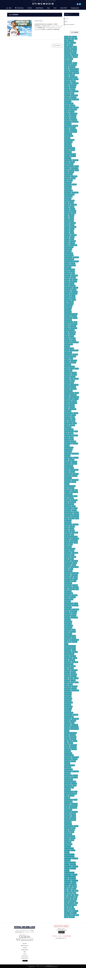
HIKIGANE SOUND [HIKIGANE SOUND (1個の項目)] (68, 352)
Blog (48, 8)
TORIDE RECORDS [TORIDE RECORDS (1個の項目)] (68, 775)
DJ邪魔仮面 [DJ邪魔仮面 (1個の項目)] (67, 245)
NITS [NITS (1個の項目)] (73, 534)
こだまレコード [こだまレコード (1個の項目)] (67, 846)
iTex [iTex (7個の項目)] (72, 378)
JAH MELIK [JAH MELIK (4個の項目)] (67, 384)
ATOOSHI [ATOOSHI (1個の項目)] (67, 77)
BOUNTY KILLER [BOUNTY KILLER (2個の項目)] (68, 123)
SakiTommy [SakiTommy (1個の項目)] (75, 641)
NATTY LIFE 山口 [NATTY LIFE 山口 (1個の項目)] (68, 520)
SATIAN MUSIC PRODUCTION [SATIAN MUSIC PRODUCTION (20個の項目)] (70, 645)
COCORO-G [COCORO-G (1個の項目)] (72, 170)
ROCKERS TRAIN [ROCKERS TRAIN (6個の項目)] (68, 623)
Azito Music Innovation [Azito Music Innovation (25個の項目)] (68, 79)
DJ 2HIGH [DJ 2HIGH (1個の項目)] (71, 202)
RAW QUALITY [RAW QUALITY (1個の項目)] (72, 589)
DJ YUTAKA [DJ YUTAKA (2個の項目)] (72, 243)
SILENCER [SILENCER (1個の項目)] (71, 668)
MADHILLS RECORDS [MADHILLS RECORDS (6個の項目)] (69, 465)
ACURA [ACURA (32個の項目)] (75, 46)
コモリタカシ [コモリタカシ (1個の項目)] (75, 866)
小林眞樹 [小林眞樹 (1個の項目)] (66, 892)
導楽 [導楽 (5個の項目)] (77, 890)
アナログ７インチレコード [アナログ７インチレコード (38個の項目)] (69, 856)
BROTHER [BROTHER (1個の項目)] (67, 129)
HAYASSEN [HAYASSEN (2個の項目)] (67, 338)
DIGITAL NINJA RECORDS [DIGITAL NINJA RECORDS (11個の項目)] (69, 200)
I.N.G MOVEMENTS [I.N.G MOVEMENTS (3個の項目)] (68, 370)
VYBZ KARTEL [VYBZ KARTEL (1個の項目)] (74, 803)
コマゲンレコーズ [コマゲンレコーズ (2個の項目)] (68, 866)
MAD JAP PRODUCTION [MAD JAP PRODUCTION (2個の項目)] (69, 467)
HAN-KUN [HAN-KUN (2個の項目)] (67, 334)
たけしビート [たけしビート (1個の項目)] (67, 850)
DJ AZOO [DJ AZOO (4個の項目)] (66, 206)
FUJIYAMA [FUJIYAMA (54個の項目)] (67, 297)
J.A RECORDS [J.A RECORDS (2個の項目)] (67, 380)
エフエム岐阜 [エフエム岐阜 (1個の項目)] (75, 858)
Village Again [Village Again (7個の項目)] (67, 797)
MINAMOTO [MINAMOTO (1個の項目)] (71, 498)
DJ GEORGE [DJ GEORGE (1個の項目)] (73, 210)
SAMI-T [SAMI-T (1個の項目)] (66, 643)
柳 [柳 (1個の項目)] (65, 896)
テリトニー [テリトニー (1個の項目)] (67, 870)
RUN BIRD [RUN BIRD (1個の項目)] (67, 639)
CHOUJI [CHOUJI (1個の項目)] (77, 166)
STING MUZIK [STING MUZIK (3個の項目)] (73, 720)
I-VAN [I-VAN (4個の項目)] (77, 368)
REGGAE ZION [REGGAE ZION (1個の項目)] (67, 601)
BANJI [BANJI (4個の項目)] (73, 93)
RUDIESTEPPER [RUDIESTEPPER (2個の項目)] (68, 637)
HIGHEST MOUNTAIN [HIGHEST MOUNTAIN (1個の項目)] (74, 350)
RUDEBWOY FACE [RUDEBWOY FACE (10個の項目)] (68, 633)
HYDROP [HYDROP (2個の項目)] (66, 368)
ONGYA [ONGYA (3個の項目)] (72, 550)
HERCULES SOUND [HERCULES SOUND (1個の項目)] (75, 342)
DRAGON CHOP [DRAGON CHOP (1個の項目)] (68, 267)
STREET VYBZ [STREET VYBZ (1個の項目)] (75, 724)
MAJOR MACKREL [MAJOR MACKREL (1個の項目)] (68, 473)
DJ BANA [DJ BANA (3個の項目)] (72, 206)
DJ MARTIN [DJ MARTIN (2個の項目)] (67, 222)
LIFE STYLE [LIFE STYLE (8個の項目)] (75, 443)
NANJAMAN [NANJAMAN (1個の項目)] (72, 518)
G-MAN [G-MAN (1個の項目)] (74, 299)
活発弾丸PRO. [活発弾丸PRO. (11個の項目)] (67, 898)
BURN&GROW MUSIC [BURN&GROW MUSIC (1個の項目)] (69, 135)
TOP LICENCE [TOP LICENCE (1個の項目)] (75, 771)
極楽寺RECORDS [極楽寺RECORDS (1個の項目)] (71, 896)
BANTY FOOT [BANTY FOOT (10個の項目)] (67, 95)
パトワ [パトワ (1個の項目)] (66, 878)
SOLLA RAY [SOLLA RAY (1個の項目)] (75, 686)
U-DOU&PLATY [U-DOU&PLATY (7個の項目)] (67, 783)
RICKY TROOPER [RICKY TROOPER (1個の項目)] (68, 607)
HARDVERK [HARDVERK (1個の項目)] (73, 334)
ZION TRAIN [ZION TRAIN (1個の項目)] (67, 838)
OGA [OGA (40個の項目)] (71, 544)
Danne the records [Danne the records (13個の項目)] (68, 186)
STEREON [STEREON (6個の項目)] (67, 720)
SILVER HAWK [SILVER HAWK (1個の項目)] (74, 670)
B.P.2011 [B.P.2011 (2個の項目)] (66, 85)
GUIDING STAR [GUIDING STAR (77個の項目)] (74, 328)
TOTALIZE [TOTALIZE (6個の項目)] (75, 775)
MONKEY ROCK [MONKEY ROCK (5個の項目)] (68, 510)
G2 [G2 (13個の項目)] (65, 301)
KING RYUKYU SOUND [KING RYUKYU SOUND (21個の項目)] (69, 429)
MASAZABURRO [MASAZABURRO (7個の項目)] (68, 475)
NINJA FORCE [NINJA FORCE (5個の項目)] (75, 532)
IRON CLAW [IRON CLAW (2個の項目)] (67, 378)
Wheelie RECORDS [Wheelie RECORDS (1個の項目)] (68, 809)
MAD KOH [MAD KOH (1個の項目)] (67, 469)
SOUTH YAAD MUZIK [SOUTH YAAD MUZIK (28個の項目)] (68, 702)
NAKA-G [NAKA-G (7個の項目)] (66, 518)
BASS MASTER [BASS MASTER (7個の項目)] (75, 99)
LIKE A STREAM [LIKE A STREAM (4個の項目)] (68, 453)
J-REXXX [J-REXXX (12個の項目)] (76, 378)
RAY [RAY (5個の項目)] (77, 589)
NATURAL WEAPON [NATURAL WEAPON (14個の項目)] (68, 524)
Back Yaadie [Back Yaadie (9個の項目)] (67, 89)
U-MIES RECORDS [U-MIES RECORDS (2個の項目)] (68, 785)
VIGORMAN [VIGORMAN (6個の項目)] (72, 795)
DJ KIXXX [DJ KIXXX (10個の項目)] (72, 216)
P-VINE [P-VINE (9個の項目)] (72, 554)
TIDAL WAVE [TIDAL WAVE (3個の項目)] (67, 761)
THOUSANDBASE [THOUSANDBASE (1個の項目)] (68, 759)
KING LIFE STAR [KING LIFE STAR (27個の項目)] (68, 427)
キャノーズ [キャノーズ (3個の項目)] (67, 864)
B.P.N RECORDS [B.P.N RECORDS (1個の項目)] (73, 85)
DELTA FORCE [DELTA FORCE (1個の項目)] (75, 192)
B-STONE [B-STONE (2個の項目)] (73, 81)
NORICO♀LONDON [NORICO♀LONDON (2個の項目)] (75, 538)
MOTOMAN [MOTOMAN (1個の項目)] (76, 512)
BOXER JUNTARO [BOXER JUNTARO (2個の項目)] (68, 125)
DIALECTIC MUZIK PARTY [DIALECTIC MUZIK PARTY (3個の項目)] (69, 194)
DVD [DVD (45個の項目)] (73, 273)
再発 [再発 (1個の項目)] (66, 888)
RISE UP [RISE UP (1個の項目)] (74, 613)
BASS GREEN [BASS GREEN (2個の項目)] (73, 97)
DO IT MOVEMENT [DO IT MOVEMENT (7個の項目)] (68, 249)
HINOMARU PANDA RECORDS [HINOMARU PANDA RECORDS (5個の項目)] (70, 356)
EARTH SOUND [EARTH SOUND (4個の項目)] (74, 275)
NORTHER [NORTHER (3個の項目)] (67, 540)
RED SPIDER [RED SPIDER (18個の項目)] (73, 597)
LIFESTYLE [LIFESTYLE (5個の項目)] (67, 445)
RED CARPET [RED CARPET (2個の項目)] (74, 595)
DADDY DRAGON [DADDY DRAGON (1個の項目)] (68, 182)
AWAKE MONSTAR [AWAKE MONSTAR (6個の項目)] (74, 77)
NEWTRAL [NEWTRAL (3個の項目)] (72, 526)
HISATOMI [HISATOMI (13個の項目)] (67, 358)
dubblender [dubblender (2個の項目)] (72, 271)
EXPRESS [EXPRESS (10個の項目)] (67, 281)
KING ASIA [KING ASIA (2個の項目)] (67, 425)
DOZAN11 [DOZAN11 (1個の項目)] (76, 261)
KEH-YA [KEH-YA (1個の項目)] (74, 415)
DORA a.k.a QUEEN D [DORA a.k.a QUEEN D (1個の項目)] (69, 253)
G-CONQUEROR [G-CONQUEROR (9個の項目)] (68, 299)
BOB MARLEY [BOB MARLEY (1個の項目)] (73, 117)
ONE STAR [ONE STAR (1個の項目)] (67, 550)
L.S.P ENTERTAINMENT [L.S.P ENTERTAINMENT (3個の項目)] (69, 439)
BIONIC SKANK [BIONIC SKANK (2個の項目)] (73, 109)
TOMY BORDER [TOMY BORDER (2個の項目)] (68, 767)
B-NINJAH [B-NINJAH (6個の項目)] (76, 79)
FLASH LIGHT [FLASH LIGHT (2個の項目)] (75, 291)
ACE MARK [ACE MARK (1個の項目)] (71, 44)
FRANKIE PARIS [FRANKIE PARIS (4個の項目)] (68, 295)
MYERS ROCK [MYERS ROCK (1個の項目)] (67, 516)
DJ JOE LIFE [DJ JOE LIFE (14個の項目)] (72, 214)
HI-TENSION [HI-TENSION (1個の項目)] (67, 346)
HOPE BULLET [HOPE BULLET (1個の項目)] (74, 360)
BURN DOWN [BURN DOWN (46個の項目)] (67, 137)
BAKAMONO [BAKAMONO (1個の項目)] (67, 93)
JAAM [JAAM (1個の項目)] (73, 380)
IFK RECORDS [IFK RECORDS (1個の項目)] (67, 372)
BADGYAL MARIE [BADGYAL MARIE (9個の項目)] (68, 91)
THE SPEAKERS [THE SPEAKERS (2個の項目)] (75, 757)
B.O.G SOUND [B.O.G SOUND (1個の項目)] (75, 83)
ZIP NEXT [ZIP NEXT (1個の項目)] (73, 838)
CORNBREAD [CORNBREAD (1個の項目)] (74, 176)
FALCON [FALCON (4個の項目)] (66, 285)
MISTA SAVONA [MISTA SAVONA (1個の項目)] (74, 500)
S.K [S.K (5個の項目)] (66, 641)
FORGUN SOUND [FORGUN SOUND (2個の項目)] (74, 293)
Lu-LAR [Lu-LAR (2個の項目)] (66, 459)
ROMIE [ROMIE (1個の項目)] (74, 629)
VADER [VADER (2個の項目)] (66, 795)
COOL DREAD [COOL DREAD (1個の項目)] (67, 176)
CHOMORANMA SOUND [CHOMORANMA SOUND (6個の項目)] (69, 166)
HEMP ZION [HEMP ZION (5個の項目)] (67, 342)
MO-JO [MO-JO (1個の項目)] (74, 506)
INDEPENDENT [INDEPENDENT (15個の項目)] (68, 374)
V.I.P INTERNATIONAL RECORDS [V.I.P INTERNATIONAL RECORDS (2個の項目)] (70, 793)
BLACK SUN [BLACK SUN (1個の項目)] (67, 115)
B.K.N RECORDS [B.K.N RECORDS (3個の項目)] (68, 83)
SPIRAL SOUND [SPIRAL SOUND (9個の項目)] (68, 710)
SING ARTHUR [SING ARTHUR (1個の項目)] (74, 674)
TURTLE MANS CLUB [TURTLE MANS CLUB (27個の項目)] (68, 779)
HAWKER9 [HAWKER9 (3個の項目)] (71, 336)
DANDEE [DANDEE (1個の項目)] (74, 184)
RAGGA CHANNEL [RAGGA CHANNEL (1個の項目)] (68, 583)
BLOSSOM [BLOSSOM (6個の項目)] (67, 117)
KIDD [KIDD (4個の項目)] (66, 421)
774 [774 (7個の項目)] (76, 38)
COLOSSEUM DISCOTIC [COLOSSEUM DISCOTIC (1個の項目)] (69, 172)
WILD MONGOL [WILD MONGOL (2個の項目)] (68, 811)
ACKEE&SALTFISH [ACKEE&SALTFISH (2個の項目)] (68, 46)
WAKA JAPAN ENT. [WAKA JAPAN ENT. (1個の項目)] (74, 805)
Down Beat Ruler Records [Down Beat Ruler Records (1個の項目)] (69, 259)
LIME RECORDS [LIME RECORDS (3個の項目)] (75, 453)
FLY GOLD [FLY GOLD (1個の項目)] (67, 293)
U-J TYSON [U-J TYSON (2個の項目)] (74, 783)
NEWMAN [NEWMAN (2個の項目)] (67, 526)
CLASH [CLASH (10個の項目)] (66, 170)
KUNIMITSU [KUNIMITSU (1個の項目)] (75, 435)
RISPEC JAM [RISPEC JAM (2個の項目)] (67, 617)
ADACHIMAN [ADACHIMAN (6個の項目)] (67, 48)
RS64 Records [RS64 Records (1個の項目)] (73, 631)
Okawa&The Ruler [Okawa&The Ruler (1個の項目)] (68, 546)
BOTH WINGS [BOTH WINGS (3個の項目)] (75, 121)
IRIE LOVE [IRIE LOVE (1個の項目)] (73, 376)
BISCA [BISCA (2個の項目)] (66, 111)
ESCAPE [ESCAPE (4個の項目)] (75, 279)
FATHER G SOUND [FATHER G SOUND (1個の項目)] (68, 287)
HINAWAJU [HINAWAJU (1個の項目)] (75, 354)
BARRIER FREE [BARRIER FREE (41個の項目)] (74, 95)
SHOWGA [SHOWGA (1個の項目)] (73, 666)
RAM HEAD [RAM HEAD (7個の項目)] (75, 585)
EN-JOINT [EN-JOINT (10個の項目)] (67, 279)
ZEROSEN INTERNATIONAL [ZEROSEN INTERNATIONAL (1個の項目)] (70, 836)
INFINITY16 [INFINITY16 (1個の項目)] (74, 374)
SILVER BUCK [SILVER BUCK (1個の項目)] (67, 670)
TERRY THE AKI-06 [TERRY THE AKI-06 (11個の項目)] (68, 753)
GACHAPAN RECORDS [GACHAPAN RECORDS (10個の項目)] (69, 303)
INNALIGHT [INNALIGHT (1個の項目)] (67, 376)
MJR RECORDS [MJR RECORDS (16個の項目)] (68, 506)
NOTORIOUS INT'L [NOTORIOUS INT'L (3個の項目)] (74, 540)
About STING (63, 8)
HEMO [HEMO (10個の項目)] (74, 340)
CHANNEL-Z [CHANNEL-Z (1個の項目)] (76, 160)
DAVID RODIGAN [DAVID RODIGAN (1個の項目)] (68, 188)
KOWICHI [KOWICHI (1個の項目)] (71, 433)
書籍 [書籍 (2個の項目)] (70, 894)
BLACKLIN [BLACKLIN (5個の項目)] (67, 113)
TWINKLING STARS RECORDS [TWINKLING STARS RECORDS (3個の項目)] (70, 781)
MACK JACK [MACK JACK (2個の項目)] (75, 461)
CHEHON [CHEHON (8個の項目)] (72, 162)
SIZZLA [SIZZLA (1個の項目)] (66, 678)
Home (9, 8)
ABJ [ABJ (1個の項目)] (66, 44)
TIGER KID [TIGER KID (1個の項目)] (73, 761)
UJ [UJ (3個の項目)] (72, 787)
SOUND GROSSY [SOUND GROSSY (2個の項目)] (68, 692)
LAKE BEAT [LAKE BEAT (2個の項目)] (74, 441)
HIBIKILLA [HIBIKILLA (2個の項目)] (67, 350)
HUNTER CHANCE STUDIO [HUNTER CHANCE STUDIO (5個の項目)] (69, 366)
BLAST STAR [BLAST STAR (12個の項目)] (74, 115)
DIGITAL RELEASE (69, 24)
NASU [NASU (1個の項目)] (77, 518)
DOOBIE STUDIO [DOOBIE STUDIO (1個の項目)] (68, 251)
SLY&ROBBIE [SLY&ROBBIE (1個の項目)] (67, 682)
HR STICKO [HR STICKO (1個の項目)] (73, 362)
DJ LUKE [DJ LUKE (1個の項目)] (72, 218)
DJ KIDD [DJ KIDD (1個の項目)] (66, 216)
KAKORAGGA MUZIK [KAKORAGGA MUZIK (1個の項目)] (68, 413)
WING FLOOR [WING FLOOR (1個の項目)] (75, 811)
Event (55, 8)
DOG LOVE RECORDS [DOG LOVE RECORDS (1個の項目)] (69, 247)
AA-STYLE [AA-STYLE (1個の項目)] (67, 42)
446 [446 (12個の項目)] (73, 38)
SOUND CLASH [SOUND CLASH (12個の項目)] (68, 690)
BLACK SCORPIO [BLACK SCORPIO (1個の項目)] (74, 113)
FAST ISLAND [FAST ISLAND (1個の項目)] (73, 285)
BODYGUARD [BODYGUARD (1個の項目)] (74, 119)
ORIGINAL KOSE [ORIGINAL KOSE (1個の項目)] (68, 552)
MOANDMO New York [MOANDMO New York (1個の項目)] (68, 508)
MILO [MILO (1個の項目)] (66, 498)
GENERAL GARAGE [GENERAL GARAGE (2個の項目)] (68, 305)
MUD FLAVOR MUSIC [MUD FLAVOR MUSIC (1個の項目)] (68, 514)
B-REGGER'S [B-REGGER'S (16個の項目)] (67, 81)
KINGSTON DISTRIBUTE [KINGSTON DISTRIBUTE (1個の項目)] (69, 431)
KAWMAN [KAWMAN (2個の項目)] (76, 413)
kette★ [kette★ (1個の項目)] (74, 419)
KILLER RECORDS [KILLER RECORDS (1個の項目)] (68, 423)
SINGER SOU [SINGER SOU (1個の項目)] (67, 676)
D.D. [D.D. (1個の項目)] (66, 180)
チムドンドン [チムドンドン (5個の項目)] (73, 868)
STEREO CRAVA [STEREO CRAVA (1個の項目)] (75, 718)
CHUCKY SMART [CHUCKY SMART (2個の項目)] (75, 168)
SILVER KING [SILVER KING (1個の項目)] (67, 672)
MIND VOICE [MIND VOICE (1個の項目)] (67, 500)
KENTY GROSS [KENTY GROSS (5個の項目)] (68, 419)
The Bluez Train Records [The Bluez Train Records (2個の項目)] (69, 755)
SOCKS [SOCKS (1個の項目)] (71, 684)
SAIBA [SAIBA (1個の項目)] (70, 641)
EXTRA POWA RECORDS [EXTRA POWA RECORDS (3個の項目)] (69, 283)
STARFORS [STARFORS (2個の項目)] (76, 714)
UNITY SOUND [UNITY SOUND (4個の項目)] (67, 789)
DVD (66, 21)
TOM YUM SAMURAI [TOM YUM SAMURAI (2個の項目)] (68, 769)
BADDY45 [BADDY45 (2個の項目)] (73, 89)
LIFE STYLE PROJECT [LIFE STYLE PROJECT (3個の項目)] (69, 447)
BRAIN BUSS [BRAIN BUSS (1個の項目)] (73, 127)
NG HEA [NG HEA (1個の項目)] (66, 528)
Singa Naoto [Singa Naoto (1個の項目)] (67, 674)
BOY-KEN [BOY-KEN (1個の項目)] (67, 127)
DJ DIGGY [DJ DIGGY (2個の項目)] (73, 208)
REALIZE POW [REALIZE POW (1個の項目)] (67, 595)
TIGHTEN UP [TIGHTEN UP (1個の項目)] (67, 763)
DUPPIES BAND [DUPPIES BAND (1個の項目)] (68, 273)
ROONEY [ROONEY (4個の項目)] (66, 631)
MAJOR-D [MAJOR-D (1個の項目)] (73, 471)
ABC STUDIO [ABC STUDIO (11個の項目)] (73, 42)
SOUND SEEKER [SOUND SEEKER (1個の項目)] (68, 700)
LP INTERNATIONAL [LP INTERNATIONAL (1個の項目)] (68, 457)
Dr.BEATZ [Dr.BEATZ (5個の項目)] (73, 263)
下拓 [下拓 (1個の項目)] (71, 886)
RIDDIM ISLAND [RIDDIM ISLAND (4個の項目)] (76, 609)
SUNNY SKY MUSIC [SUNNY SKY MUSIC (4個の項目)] (75, 728)
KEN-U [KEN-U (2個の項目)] (73, 417)
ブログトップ (68, 14)
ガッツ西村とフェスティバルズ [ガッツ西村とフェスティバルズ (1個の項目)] (70, 862)
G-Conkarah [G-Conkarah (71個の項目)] (73, 297)
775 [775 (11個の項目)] (66, 40)
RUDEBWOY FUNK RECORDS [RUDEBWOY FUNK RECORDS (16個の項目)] (70, 635)
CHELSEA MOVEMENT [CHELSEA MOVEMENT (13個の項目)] (69, 164)
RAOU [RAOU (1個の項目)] (66, 589)
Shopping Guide (75, 8)
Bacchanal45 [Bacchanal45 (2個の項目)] (73, 87)
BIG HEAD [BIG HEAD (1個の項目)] (76, 107)
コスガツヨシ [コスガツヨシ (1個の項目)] (73, 864)
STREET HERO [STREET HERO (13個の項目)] (67, 724)
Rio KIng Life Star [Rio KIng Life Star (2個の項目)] (74, 611)
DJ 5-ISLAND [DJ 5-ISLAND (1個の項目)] (67, 204)
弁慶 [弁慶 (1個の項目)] (75, 892)
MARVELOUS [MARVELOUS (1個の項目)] (76, 473)
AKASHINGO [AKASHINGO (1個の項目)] (67, 52)
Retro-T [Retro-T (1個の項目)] (76, 603)
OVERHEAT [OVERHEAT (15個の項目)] (67, 554)
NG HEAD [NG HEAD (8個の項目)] (72, 528)
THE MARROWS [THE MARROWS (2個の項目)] (68, 757)
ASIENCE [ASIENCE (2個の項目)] (67, 75)
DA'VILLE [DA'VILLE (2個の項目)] (70, 180)
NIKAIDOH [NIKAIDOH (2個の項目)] (72, 530)
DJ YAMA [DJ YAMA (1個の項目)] (66, 243)
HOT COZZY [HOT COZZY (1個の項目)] (67, 362)
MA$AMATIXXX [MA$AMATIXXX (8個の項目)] (67, 461)
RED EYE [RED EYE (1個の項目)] (67, 597)
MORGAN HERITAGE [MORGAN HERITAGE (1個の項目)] (68, 512)
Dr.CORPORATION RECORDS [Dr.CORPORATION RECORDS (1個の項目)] (70, 265)
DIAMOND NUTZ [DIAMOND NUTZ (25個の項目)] (68, 198)
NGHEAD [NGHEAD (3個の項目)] (66, 530)
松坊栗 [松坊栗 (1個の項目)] (77, 894)
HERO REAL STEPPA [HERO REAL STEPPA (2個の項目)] (68, 344)
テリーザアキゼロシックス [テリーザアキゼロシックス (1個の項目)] (69, 872)
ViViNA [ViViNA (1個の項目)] (76, 799)
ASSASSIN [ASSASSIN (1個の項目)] (72, 75)
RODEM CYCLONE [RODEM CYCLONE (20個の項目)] (68, 627)
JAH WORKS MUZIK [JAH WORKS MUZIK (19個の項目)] (74, 384)
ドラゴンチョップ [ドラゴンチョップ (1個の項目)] (68, 874)
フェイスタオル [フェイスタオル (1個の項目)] (67, 880)
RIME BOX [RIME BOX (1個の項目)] (67, 611)
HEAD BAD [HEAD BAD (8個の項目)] (73, 338)
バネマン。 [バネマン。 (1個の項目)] (75, 874)
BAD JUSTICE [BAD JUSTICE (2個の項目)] (75, 91)
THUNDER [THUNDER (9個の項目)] (75, 759)
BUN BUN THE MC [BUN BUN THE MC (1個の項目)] (68, 133)
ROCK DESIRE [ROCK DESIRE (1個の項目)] (67, 619)
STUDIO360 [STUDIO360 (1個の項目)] (67, 726)
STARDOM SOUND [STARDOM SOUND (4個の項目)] (68, 714)
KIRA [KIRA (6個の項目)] (76, 431)
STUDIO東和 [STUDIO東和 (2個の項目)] (67, 728)
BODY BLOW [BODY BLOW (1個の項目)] (67, 119)
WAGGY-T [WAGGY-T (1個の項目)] (67, 805)
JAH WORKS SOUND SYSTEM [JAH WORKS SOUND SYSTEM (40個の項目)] (70, 386)
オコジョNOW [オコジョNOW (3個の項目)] (67, 860)
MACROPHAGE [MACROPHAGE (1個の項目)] (68, 463)
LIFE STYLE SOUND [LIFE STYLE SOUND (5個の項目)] (68, 449)
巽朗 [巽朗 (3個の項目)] (71, 892)
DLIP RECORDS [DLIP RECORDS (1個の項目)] (74, 245)
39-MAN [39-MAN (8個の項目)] (66, 36)
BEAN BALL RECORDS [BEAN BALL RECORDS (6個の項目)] (69, 103)
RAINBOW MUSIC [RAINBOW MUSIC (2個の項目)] (68, 585)
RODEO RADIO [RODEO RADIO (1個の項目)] (67, 629)
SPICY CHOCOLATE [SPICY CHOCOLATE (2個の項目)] (68, 706)
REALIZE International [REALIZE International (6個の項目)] (68, 593)
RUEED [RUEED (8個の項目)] (74, 637)
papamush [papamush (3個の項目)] (71, 558)
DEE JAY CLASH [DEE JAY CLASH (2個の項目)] (68, 192)
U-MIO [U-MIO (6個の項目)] (75, 785)
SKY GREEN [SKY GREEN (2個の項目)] (67, 680)
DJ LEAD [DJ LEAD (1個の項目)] (66, 218)
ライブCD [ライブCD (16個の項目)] (74, 882)
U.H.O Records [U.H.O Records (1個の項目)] (67, 787)
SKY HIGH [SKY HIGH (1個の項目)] (73, 680)
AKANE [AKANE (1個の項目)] (75, 50)
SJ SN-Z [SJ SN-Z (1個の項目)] (71, 678)
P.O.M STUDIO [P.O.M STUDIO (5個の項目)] (67, 556)
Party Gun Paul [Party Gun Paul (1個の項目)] (67, 560)
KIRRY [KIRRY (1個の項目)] (66, 433)
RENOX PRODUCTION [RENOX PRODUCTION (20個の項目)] (69, 603)
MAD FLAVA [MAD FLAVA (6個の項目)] (75, 463)
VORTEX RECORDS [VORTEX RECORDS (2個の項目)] (68, 801)
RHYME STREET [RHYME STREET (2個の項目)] (68, 605)
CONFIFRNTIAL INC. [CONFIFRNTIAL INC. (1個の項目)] (68, 174)
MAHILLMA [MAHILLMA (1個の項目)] (67, 471)
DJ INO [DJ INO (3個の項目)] (74, 212)
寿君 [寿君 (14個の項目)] (73, 890)
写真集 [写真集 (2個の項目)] (70, 888)
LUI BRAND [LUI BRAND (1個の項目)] (72, 459)
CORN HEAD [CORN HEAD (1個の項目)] (67, 178)
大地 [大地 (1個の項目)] (70, 890)
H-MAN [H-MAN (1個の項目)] (66, 332)
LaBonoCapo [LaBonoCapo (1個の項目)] (67, 441)
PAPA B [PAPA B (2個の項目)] (66, 558)
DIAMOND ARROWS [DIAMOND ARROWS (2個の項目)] (68, 196)
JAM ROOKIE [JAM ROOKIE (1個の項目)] (74, 388)
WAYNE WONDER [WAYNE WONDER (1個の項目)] (73, 807)
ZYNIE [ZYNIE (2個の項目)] (72, 840)
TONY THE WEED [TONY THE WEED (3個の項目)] (68, 771)
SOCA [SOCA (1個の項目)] (66, 684)
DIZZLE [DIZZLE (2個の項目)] (66, 202)
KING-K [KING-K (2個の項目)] (75, 423)
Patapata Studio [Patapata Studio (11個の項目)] (74, 560)
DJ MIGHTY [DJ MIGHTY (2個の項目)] (73, 222)
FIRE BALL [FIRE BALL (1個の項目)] (74, 289)
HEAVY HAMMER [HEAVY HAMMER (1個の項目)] (68, 340)
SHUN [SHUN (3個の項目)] (66, 668)
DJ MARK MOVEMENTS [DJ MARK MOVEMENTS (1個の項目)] (69, 220)
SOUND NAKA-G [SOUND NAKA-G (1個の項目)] (68, 696)
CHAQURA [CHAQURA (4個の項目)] (67, 162)
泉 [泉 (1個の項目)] (76, 896)
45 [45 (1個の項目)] (70, 36)
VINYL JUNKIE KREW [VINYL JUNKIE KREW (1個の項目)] (68, 799)
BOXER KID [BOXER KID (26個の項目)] (75, 125)
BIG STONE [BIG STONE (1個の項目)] (67, 109)
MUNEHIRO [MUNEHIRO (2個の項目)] (77, 514)
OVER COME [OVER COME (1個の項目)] (75, 552)
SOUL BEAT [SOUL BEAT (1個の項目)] (74, 688)
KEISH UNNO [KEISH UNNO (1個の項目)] (67, 417)
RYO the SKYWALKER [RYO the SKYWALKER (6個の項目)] (74, 639)
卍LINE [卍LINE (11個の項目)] (74, 888)
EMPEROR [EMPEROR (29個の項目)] (73, 277)
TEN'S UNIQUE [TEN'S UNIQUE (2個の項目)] (67, 751)
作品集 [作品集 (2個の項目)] (75, 886)
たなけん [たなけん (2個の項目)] (73, 850)
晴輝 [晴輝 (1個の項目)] (66, 894)
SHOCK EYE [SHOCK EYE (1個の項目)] (67, 666)
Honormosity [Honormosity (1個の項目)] (67, 360)
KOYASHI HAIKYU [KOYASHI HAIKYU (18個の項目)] (68, 435)
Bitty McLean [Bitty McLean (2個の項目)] (72, 111)
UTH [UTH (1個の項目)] (76, 791)
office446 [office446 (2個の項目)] (66, 544)
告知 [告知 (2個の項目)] (66, 890)
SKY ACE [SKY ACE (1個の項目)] (76, 678)
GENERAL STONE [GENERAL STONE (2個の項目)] (68, 307)
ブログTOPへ (57, 45)
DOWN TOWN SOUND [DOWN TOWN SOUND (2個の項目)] (69, 261)
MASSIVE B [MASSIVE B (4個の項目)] (75, 475)
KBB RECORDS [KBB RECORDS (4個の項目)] (68, 415)
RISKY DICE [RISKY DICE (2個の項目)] (74, 615)
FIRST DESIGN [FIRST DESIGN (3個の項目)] (67, 291)
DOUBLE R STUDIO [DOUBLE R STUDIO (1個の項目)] (68, 257)
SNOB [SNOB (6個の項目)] (77, 682)
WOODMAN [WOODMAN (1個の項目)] (73, 813)
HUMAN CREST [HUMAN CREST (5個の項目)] (68, 364)
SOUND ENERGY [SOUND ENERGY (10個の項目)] (75, 690)
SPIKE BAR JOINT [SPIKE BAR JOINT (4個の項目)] (68, 708)
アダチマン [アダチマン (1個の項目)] (67, 852)
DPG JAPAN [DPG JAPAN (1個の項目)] (67, 263)
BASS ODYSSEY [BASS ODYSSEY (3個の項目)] (68, 101)
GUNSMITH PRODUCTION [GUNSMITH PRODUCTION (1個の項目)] (69, 330)
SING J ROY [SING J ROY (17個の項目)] (74, 676)
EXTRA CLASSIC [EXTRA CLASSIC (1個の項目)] (73, 281)
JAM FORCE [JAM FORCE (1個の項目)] (67, 388)
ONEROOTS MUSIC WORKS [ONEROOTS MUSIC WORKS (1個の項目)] (70, 548)
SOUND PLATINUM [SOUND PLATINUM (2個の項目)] (68, 698)
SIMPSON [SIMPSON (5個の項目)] (73, 672)
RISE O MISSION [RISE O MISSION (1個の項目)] (68, 613)
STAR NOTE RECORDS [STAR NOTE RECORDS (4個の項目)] (69, 716)
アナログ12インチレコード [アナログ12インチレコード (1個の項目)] (69, 854)
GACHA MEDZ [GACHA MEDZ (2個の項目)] (71, 301)
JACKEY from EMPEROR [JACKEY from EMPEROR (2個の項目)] (69, 382)
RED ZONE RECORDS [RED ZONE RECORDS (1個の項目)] (69, 599)
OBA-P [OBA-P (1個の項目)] (76, 542)
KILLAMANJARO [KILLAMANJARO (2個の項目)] (72, 421)
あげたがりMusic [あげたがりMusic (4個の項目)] (68, 842)
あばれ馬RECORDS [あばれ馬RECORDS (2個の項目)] (68, 844)
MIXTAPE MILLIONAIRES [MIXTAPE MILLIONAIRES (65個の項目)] (69, 504)
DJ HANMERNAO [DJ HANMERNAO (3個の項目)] (68, 212)
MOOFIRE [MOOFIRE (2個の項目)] (74, 510)
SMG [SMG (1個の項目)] (73, 682)
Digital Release (39, 8)
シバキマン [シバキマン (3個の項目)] (67, 868)
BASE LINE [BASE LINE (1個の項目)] (67, 97)
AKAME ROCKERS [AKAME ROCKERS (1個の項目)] (68, 50)
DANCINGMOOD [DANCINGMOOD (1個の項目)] (68, 184)
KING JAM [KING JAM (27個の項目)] (72, 425)
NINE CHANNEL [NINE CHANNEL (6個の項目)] (68, 532)
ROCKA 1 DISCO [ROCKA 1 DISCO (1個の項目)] (74, 617)
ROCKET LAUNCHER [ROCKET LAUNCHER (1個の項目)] (68, 625)
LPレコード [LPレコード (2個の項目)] (76, 457)
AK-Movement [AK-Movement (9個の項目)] (74, 48)
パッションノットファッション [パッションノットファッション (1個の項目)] (70, 876)
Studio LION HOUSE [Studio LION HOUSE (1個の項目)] (74, 726)
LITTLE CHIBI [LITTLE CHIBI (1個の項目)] (67, 455)
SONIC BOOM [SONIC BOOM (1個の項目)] (67, 688)
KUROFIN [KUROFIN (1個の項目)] (67, 437)
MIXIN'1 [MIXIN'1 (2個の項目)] (66, 502)
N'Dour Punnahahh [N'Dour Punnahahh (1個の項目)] (75, 516)
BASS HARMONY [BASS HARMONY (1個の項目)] (68, 99)
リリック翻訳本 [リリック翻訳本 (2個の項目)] (73, 884)
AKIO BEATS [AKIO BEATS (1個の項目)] (74, 52)
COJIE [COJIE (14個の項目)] (77, 170)
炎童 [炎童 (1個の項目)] (76, 898)
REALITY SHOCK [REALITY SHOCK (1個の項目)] (68, 591)
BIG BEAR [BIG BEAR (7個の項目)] (73, 105)
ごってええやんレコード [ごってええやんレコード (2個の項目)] (69, 848)
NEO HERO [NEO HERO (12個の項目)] (76, 524)
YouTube (29, 8)
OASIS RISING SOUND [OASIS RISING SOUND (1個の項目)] (69, 542)
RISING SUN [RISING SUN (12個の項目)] (67, 615)
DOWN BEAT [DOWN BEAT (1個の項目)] (76, 257)
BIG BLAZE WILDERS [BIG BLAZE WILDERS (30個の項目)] (68, 107)
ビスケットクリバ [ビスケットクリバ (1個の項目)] (72, 878)
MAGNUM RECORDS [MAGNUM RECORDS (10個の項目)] (74, 469)
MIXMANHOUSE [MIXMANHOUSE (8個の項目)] (72, 502)
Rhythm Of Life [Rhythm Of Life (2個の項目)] (75, 605)
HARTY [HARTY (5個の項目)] (66, 336)
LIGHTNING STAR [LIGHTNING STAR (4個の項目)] (68, 451)
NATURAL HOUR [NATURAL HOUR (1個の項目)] (68, 522)
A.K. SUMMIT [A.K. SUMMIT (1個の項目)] (71, 40)
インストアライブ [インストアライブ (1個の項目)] (68, 858)
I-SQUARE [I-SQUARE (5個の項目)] (72, 368)
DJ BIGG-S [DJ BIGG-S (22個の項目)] (67, 208)
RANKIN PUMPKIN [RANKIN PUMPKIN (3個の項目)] (68, 587)
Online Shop (19, 8)
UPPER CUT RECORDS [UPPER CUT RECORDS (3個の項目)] (69, 791)
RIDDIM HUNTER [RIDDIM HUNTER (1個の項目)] (68, 609)
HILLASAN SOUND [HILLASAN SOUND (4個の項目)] (68, 354)
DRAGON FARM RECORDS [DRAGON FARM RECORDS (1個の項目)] (69, 269)
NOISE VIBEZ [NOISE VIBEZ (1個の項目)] (67, 538)
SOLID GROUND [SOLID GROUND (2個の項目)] (68, 686)
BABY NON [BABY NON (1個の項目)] (67, 87)
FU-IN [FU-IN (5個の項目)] (74, 295)
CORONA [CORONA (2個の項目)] (73, 178)
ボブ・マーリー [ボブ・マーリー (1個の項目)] (75, 880)
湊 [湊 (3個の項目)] (72, 898)
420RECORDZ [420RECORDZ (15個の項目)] (67, 38)
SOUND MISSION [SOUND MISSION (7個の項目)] (68, 694)
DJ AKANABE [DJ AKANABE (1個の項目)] (74, 204)
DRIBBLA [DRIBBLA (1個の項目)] (66, 271)
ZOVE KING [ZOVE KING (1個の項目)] (67, 840)
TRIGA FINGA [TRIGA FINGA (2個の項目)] (67, 777)
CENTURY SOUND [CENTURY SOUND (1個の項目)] (68, 160)
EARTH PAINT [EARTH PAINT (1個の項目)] (67, 275)
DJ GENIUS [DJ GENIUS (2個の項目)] (67, 210)
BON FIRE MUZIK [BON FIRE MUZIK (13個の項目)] (68, 121)
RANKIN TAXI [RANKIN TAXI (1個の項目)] (76, 587)
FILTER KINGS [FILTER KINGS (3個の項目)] (67, 289)
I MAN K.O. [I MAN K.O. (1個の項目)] (74, 372)
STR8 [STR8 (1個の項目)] (73, 722)
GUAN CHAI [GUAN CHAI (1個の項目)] (67, 328)
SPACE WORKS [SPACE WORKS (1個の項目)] (68, 704)
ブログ (66, 18)
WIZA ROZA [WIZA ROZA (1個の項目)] (67, 813)
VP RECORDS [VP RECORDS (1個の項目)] (67, 803)
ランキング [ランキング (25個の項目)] (67, 884)
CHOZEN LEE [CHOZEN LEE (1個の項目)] (67, 168)
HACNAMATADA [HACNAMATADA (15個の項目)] (72, 332)
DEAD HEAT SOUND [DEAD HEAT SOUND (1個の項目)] (68, 190)
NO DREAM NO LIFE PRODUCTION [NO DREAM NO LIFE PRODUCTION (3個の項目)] (71, 536)
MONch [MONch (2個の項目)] (76, 508)
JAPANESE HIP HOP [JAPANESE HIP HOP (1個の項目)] (68, 390)
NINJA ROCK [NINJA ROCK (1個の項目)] (67, 534)
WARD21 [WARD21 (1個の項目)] (66, 807)
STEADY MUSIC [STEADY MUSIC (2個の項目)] (68, 718)
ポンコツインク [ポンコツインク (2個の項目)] (67, 882)
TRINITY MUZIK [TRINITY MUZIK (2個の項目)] (74, 777)
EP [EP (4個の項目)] (71, 279)
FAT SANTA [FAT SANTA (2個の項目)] (76, 287)
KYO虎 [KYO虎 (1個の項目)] (72, 437)
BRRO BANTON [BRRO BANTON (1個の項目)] (73, 129)
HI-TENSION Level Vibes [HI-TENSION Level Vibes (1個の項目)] (69, 348)
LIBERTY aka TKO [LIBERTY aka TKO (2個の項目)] (68, 443)
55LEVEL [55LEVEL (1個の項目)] (74, 36)
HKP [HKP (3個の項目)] (71, 358)
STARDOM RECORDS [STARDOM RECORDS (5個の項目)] (69, 712)
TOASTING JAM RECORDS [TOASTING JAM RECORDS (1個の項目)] (69, 765)
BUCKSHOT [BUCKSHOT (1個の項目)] (67, 131)
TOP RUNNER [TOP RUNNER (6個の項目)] (67, 773)
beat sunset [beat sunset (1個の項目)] (67, 105)
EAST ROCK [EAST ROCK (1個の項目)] (67, 277)
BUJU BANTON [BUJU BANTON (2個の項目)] (74, 131)
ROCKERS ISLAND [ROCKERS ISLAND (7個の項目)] (68, 621)
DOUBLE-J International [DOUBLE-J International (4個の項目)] (69, 255)
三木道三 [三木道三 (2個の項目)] (66, 886)
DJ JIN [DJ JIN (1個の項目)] (66, 214)
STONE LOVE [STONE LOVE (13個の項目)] (67, 722)
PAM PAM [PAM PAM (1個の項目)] (74, 556)
